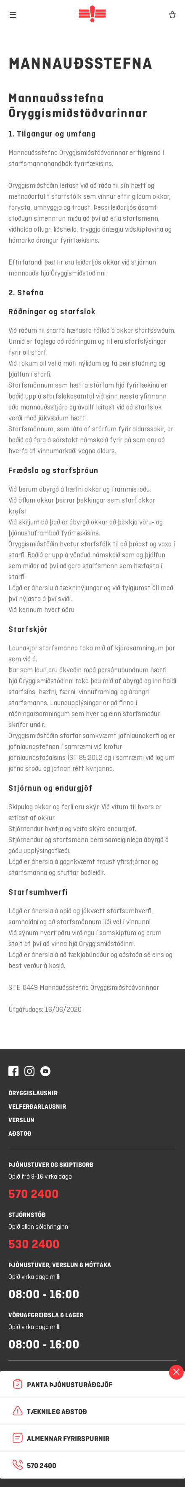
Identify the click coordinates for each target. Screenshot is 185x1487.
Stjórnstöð (27, 1215)
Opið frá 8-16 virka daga (40, 1177)
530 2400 (34, 1244)
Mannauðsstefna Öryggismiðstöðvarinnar (77, 105)
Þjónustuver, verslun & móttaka (59, 1265)
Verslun (21, 1120)
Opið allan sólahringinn (38, 1227)
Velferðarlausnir (37, 1106)
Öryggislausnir (33, 1093)
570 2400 (33, 1194)
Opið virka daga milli (34, 1277)
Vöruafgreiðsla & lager (45, 1315)
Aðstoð (20, 1133)
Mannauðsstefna (80, 63)
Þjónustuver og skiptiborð (51, 1165)
